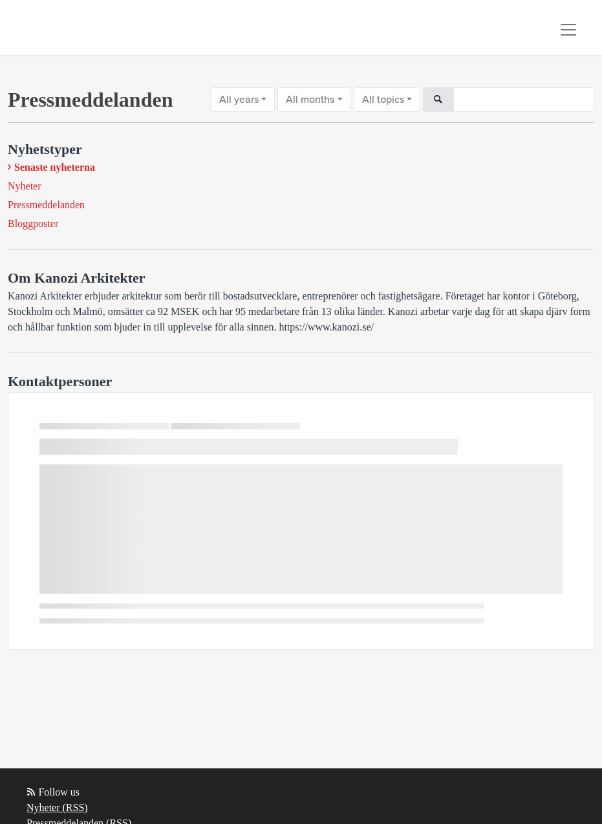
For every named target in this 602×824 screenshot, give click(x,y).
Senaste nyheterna (54, 167)
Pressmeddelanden (46, 204)
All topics (383, 99)
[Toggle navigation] (568, 29)
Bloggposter (33, 223)
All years (239, 99)
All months (310, 99)
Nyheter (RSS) (57, 807)
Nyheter (24, 185)
